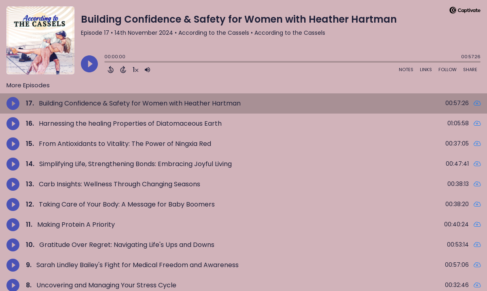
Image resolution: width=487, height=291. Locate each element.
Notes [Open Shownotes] (406, 69)
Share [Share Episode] (470, 69)
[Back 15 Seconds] (110, 69)
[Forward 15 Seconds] (123, 69)
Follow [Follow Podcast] (447, 69)
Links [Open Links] (426, 69)
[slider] (106, 63)
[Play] (89, 63)
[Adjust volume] (147, 69)
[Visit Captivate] (465, 11)
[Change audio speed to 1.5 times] (135, 69)
